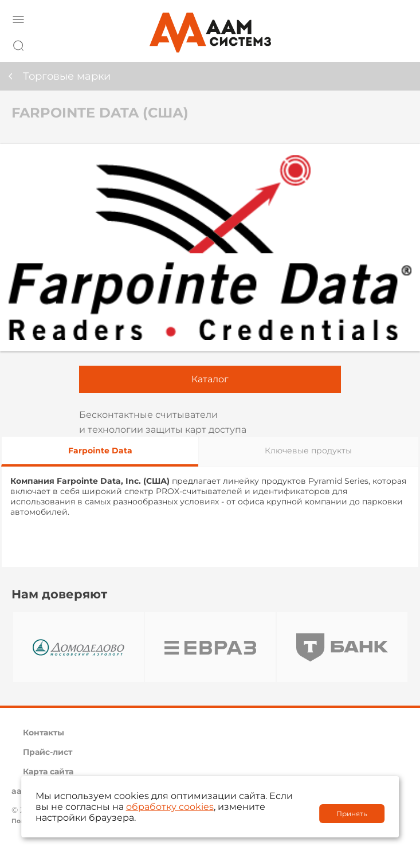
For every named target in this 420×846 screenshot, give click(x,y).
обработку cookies (170, 806)
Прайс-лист (47, 752)
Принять (351, 813)
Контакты (43, 732)
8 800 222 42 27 (396, 44)
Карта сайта (48, 771)
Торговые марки (67, 76)
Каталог (210, 379)
